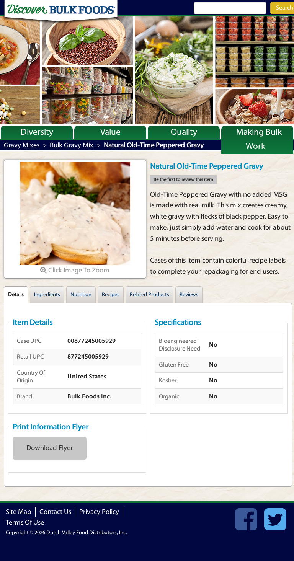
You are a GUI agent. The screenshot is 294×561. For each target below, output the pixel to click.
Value (110, 132)
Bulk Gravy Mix (71, 145)
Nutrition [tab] (80, 295)
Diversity (37, 132)
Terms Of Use (25, 523)
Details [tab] (16, 295)
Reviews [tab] (189, 295)
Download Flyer (49, 448)
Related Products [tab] (149, 295)
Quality (184, 132)
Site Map (18, 512)
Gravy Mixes (21, 145)
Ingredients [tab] (47, 295)
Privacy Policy (99, 512)
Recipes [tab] (110, 295)
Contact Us (55, 512)
